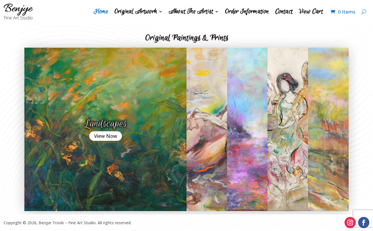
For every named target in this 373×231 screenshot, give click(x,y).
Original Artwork (135, 11)
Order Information (247, 11)
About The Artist (191, 11)
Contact (284, 11)
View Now (115, 134)
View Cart (311, 11)
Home (101, 11)
